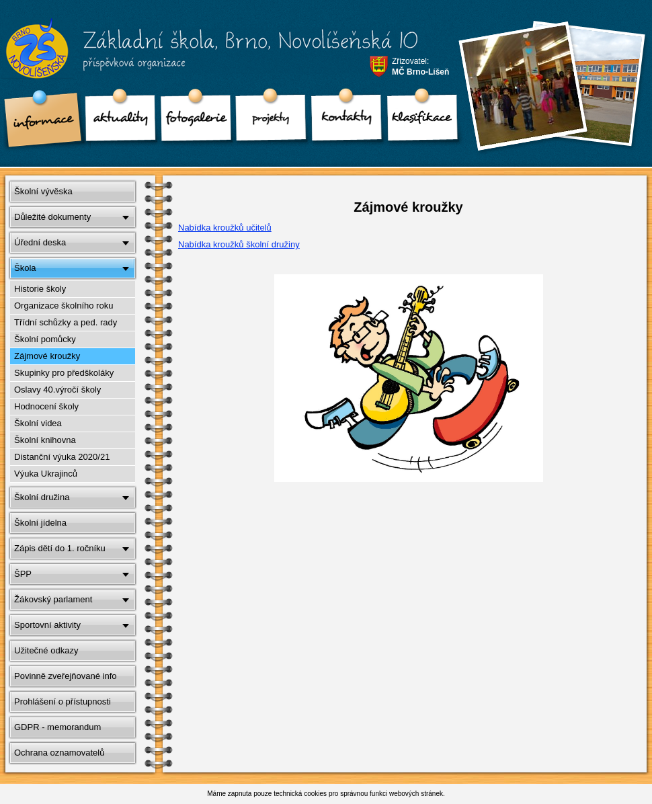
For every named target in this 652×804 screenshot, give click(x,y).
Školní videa (38, 423)
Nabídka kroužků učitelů (225, 228)
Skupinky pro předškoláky (64, 373)
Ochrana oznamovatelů (59, 753)
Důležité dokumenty (52, 217)
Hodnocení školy (46, 406)
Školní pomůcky (45, 339)
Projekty (266, 121)
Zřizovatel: (420, 66)
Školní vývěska (43, 191)
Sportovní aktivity (47, 625)
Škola (25, 268)
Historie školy (40, 289)
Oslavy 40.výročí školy (57, 390)
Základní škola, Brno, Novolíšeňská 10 (202, 54)
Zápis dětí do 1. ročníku (60, 548)
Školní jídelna (40, 523)
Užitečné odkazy (46, 650)
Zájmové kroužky (47, 356)
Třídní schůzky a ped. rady (65, 322)
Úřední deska (40, 242)
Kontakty (342, 121)
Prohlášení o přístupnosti (62, 701)
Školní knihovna (45, 440)
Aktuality (116, 121)
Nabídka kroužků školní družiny (239, 244)
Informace (41, 121)
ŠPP (23, 574)
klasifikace (417, 121)
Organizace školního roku (63, 305)
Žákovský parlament (53, 599)
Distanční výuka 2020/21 (62, 457)
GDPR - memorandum (57, 727)
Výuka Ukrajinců (45, 474)
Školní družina (41, 497)
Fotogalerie (191, 121)
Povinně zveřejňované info (65, 676)
